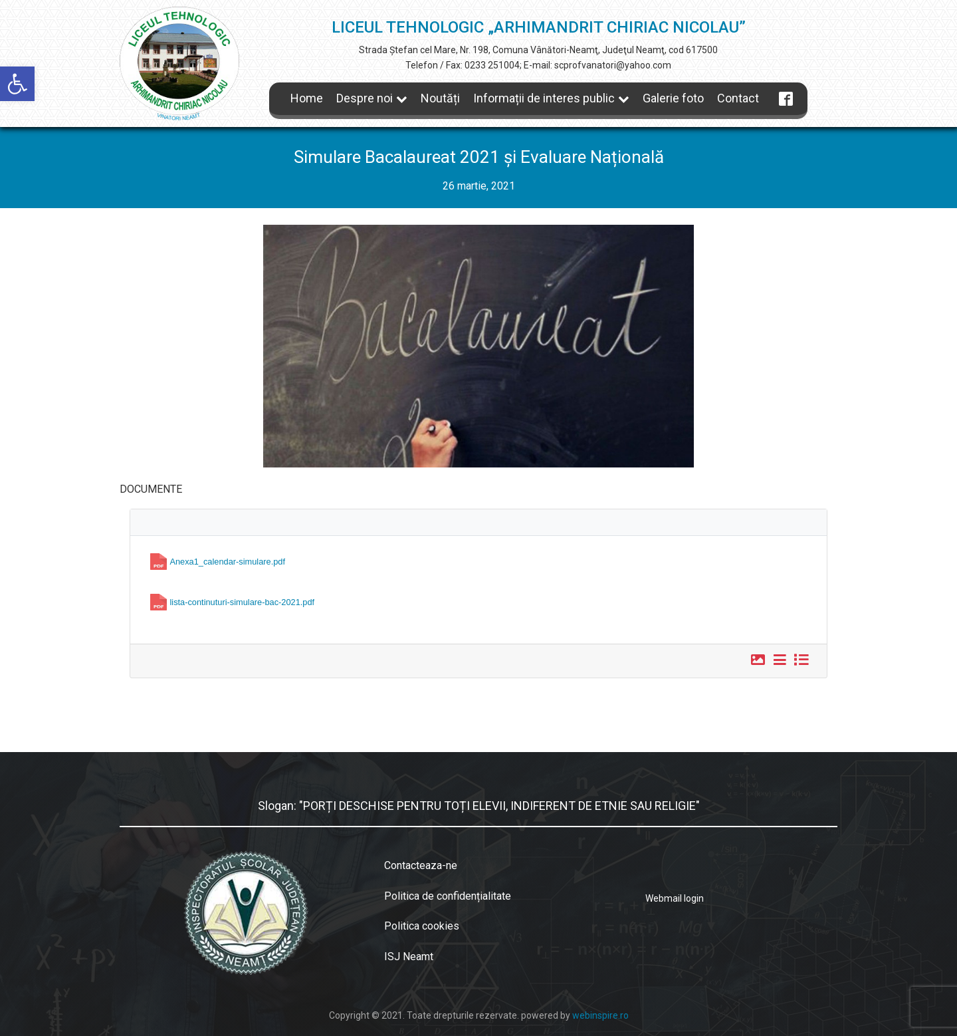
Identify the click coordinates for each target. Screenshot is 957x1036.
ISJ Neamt (408, 956)
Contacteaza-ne (420, 865)
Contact (738, 98)
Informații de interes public (551, 98)
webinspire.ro (600, 1015)
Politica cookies (421, 926)
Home (306, 98)
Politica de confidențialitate (447, 896)
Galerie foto (673, 98)
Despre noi (371, 98)
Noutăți (440, 98)
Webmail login (674, 898)
